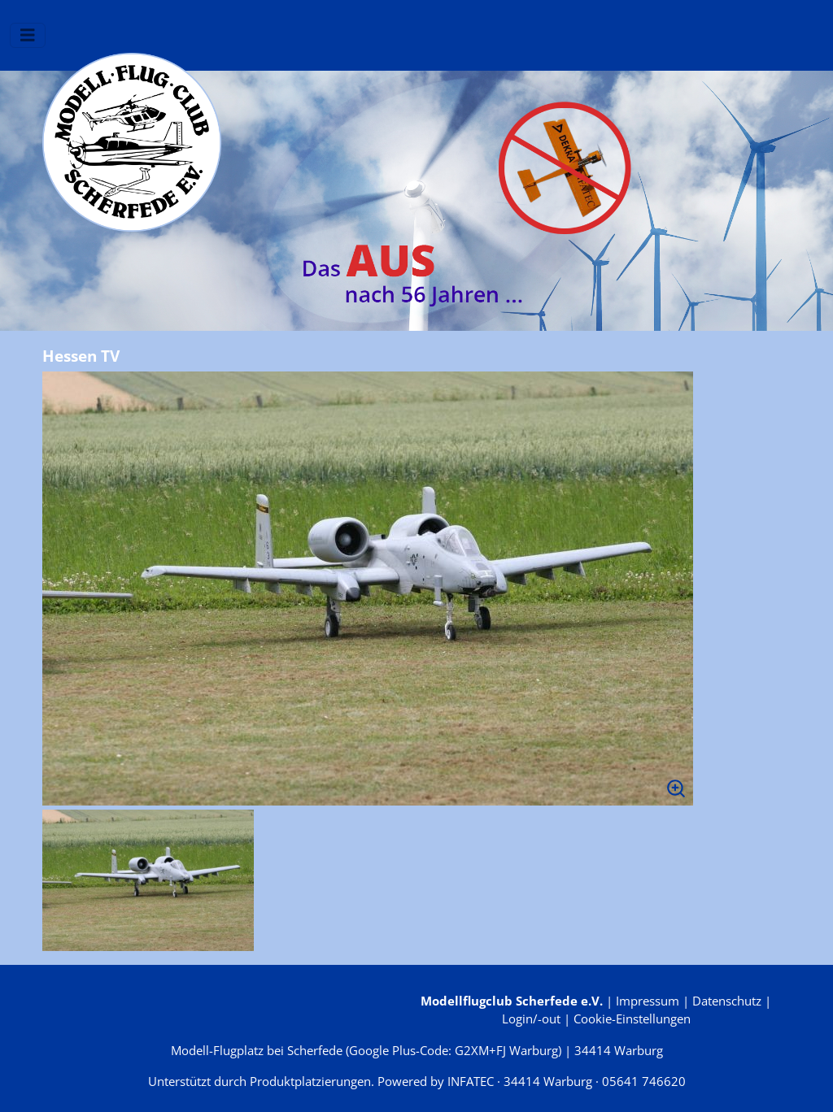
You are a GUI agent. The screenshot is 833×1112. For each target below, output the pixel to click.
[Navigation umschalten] (28, 35)
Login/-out (531, 1018)
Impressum (647, 1001)
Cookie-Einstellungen (632, 1018)
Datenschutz (726, 1001)
